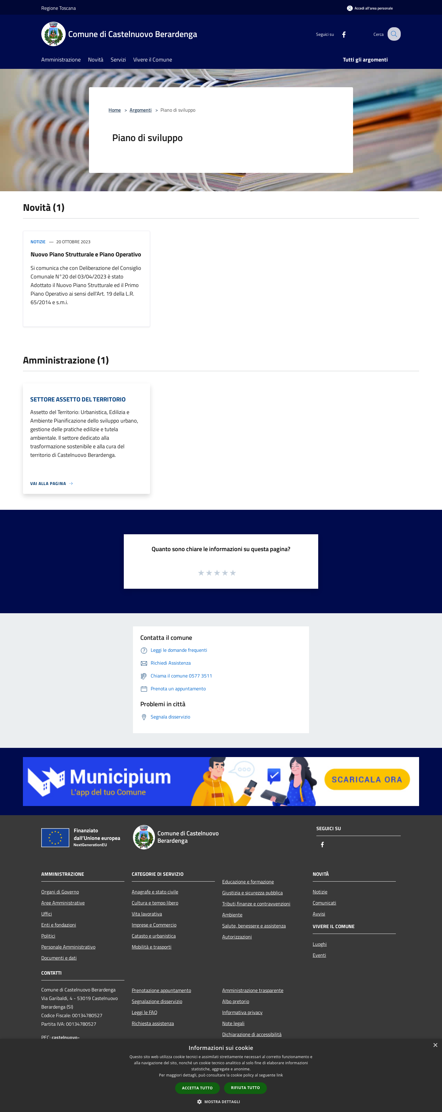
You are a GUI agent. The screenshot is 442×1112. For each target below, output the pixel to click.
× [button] (435, 1045)
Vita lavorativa (147, 913)
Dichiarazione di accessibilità (252, 1034)
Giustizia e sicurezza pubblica (252, 892)
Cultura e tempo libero (155, 902)
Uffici (46, 913)
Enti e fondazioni (58, 924)
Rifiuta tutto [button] (245, 1087)
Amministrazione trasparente (252, 990)
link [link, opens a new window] (280, 1075)
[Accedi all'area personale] (370, 8)
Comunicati (324, 902)
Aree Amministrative (63, 902)
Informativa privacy (242, 1012)
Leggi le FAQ (144, 1012)
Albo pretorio (235, 1001)
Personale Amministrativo (68, 946)
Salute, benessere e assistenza (254, 925)
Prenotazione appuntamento (161, 990)
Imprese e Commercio (154, 924)
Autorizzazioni (237, 936)
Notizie (38, 241)
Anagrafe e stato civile (155, 891)
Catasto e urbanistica (154, 935)
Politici (48, 935)
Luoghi (320, 944)
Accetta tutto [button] (197, 1088)
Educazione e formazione (248, 881)
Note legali (233, 1023)
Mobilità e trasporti (151, 946)
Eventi (319, 955)
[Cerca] (393, 34)
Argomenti (141, 110)
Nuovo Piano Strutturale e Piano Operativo (86, 254)
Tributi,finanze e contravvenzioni (256, 903)
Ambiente (232, 914)
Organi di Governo (60, 891)
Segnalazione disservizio (157, 1001)
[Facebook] (339, 34)
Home (115, 110)
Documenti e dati (59, 957)
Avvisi (319, 913)
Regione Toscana (58, 8)
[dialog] (221, 1075)
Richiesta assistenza (153, 1023)
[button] (221, 1102)
